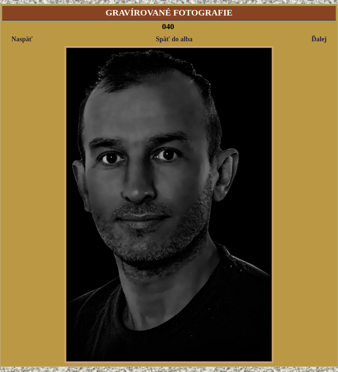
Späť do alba (174, 39)
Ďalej (319, 39)
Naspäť (21, 39)
